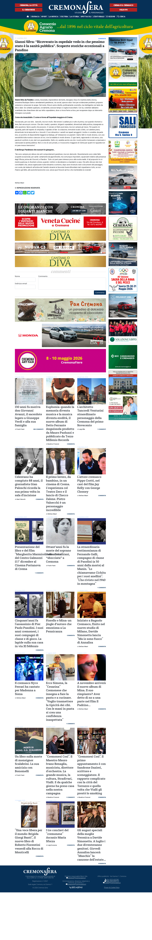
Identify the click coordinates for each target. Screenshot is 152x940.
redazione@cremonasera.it (76, 884)
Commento (72, 282)
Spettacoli (86, 16)
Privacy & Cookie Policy (112, 887)
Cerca (121, 16)
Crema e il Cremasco (123, 5)
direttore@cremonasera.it (76, 878)
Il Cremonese (28, 10)
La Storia (74, 16)
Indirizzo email (25, 285)
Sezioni (111, 16)
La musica (53, 16)
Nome (25, 278)
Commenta (99, 292)
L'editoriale (98, 16)
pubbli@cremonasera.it (112, 883)
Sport (44, 16)
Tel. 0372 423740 (112, 879)
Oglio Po (123, 10)
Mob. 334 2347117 (112, 881)
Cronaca (35, 16)
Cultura (64, 16)
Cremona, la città (28, 5)
